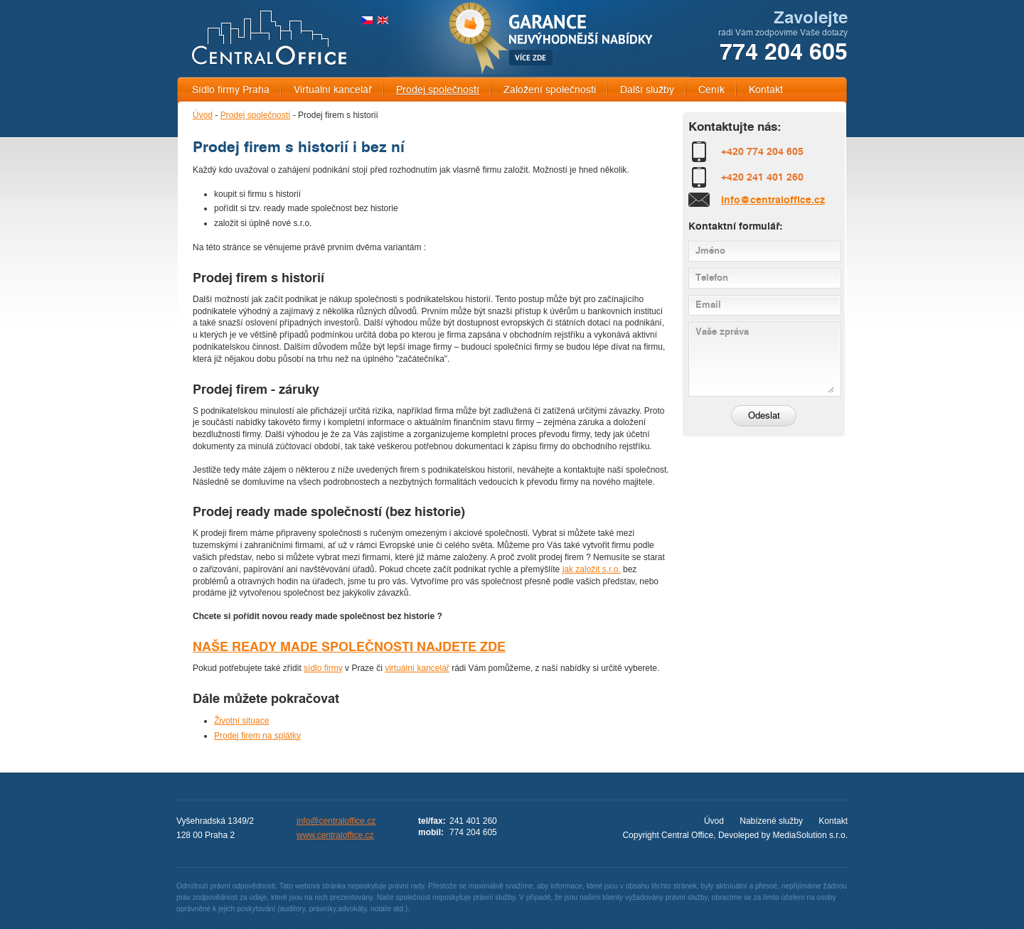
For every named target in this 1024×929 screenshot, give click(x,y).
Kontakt (766, 90)
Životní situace (241, 721)
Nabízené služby (771, 821)
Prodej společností (437, 90)
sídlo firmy (323, 668)
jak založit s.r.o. (591, 569)
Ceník (711, 90)
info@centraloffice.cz (773, 199)
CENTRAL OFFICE (269, 38)
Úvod (203, 115)
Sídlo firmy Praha (231, 90)
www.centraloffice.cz (335, 835)
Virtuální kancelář (333, 90)
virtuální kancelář (417, 668)
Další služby (647, 90)
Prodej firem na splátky (257, 736)
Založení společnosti (549, 90)
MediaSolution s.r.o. (810, 835)
